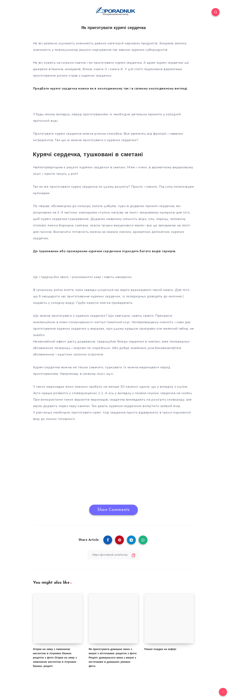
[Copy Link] (113, 561)
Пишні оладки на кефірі (160, 655)
